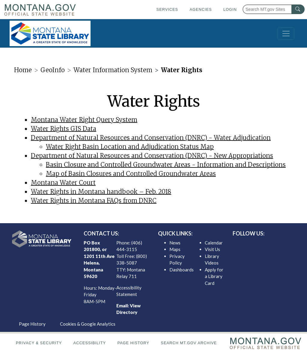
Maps (174, 249)
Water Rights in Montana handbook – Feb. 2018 (101, 191)
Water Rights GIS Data (63, 128)
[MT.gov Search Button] (298, 9)
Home (23, 70)
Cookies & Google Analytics (87, 324)
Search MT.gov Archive (189, 343)
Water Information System (112, 70)
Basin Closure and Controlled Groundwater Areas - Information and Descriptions (166, 164)
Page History (32, 324)
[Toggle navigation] (286, 34)
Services (167, 9)
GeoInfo (52, 70)
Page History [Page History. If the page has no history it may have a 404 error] (133, 343)
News (174, 242)
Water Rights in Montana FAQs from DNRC (93, 200)
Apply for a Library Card (214, 276)
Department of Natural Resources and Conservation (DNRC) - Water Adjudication (151, 137)
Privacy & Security (39, 343)
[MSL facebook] (251, 244)
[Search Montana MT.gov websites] (274, 9)
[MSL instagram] (270, 244)
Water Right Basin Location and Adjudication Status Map (130, 146)
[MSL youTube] (280, 244)
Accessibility (89, 343)
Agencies (200, 9)
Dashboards (181, 269)
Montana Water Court (63, 182)
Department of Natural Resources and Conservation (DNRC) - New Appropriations (152, 155)
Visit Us (212, 249)
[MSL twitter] (260, 244)
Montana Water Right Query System (84, 119)
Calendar (214, 242)
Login (230, 9)
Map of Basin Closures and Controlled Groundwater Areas (131, 173)
